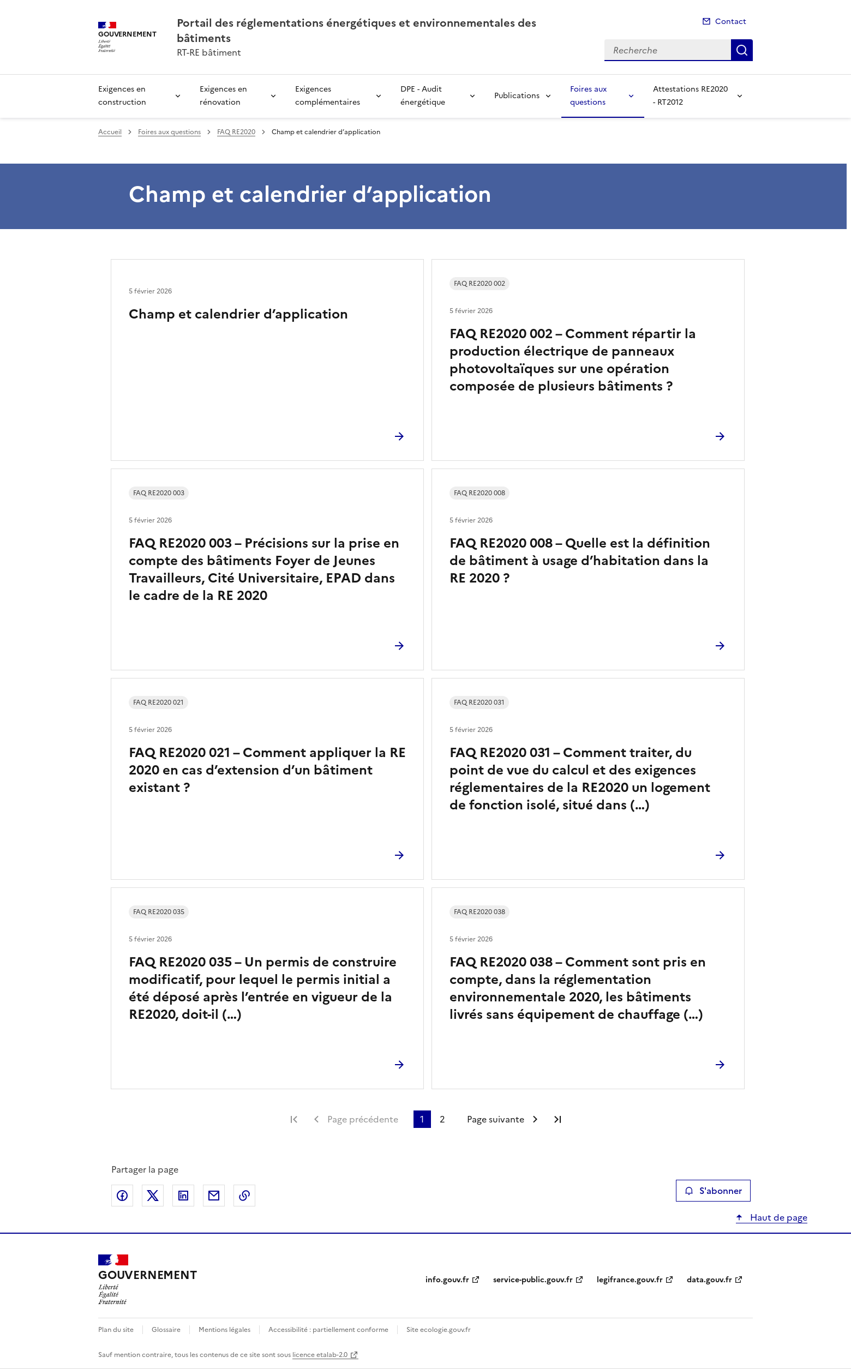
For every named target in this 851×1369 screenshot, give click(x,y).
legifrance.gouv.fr (630, 1280)
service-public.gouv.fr (533, 1280)
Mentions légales (224, 1330)
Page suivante (495, 1119)
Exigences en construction (122, 95)
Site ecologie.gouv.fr (438, 1330)
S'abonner (713, 1190)
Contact (730, 21)
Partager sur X (153, 1195)
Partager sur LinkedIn (183, 1195)
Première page (294, 1119)
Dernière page (557, 1119)
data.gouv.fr (709, 1280)
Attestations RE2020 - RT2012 (690, 95)
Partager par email (214, 1195)
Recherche (742, 50)
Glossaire (166, 1330)
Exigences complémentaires (327, 95)
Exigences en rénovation (223, 95)
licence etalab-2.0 (319, 1355)
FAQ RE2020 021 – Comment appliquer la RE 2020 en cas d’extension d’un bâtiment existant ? (267, 770)
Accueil (110, 132)
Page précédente (362, 1119)
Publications (517, 95)
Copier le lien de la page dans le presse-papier (244, 1195)
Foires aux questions (588, 95)
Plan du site (116, 1330)
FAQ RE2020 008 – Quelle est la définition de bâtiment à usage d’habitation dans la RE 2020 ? (580, 560)
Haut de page (777, 1217)
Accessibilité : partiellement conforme (328, 1330)
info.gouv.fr (447, 1280)
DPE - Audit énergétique (422, 95)
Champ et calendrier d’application (238, 314)
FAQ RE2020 (236, 132)
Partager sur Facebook (122, 1195)
